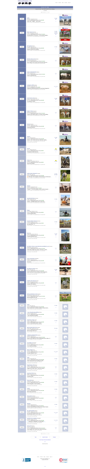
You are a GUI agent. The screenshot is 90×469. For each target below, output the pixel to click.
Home (56, 2)
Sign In (69, 2)
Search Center (45, 437)
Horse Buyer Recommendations (45, 439)
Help (63, 2)
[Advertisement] (45, 447)
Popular (54, 437)
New (35, 437)
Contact (65, 2)
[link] (63, 460)
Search (59, 2)
